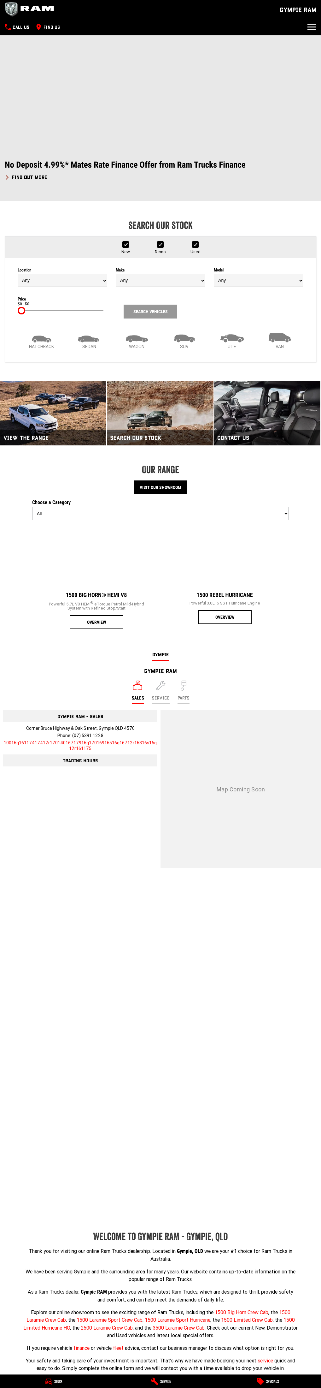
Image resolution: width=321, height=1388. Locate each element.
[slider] (21, 310)
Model (258, 277)
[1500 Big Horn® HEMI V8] (96, 577)
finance (81, 1348)
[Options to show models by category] (160, 513)
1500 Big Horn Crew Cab (241, 1312)
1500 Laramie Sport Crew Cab (110, 1320)
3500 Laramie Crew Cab (179, 1328)
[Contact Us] (267, 413)
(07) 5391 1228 (87, 735)
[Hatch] (41, 340)
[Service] (160, 1381)
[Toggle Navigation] (311, 27)
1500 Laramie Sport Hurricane (177, 1320)
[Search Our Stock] (160, 413)
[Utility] (232, 340)
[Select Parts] (184, 692)
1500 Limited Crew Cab (247, 1320)
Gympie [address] (160, 654)
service (265, 1360)
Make (160, 277)
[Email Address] (80, 745)
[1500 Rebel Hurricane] (224, 574)
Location (62, 277)
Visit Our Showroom (160, 487)
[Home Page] (31, 9)
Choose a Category (160, 509)
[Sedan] (89, 340)
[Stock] (53, 1381)
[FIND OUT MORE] (26, 176)
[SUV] (184, 340)
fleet (118, 1348)
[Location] (138, 692)
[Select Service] (161, 692)
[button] (160, 170)
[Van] (279, 340)
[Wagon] (136, 340)
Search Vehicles (150, 311)
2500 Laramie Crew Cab (107, 1328)
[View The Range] (53, 413)
